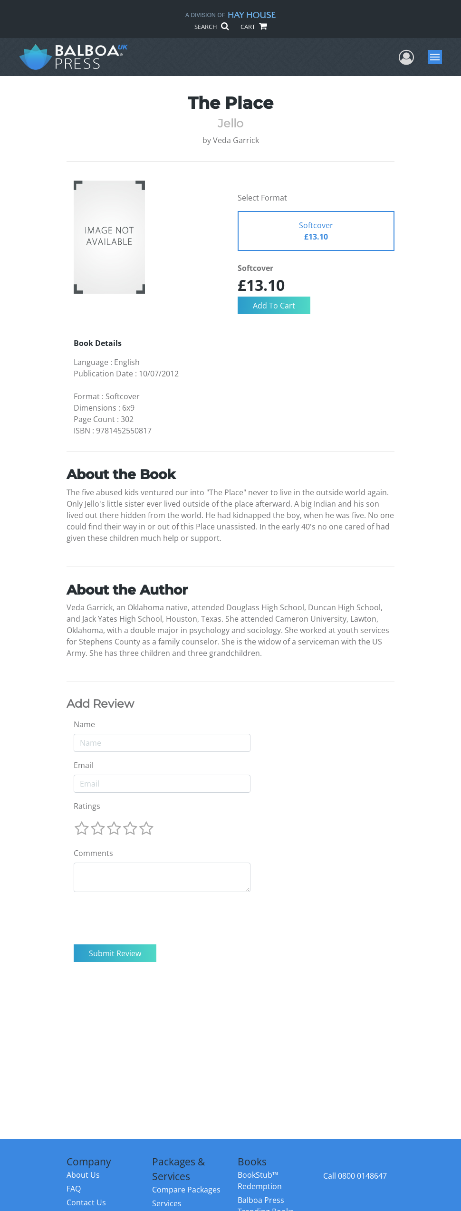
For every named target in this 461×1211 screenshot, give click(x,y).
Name (84, 724)
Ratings (87, 806)
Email (83, 765)
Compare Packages (186, 1189)
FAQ (74, 1188)
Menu (436, 57)
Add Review (100, 704)
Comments (93, 853)
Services (167, 1203)
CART (253, 26)
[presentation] (146, 918)
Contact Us (86, 1202)
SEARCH (211, 26)
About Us (83, 1175)
